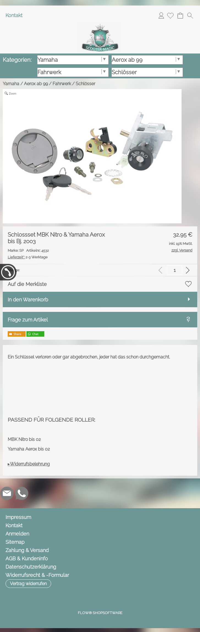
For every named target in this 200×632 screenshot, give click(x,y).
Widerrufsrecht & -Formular (37, 575)
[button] (190, 15)
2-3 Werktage (28, 257)
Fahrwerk (62, 83)
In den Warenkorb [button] (28, 299)
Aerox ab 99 (36, 83)
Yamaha (11, 83)
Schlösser (85, 83)
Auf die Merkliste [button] (27, 284)
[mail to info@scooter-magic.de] (7, 493)
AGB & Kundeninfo (27, 558)
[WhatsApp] (22, 493)
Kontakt (14, 15)
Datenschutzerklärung (31, 567)
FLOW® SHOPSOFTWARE (100, 613)
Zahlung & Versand (27, 550)
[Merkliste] (170, 15)
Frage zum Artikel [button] (28, 320)
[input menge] (174, 270)
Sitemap (15, 542)
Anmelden (161, 15)
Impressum (18, 517)
